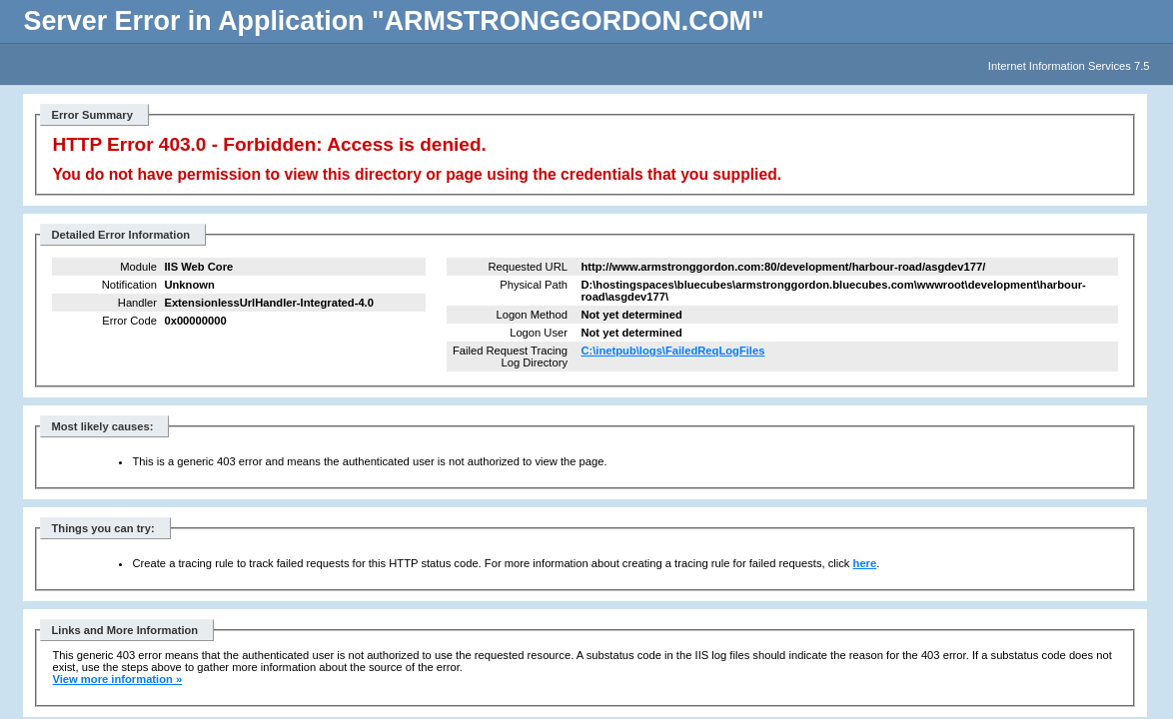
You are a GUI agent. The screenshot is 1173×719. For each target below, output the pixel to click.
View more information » (117, 679)
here (865, 563)
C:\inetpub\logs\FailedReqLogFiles (672, 351)
